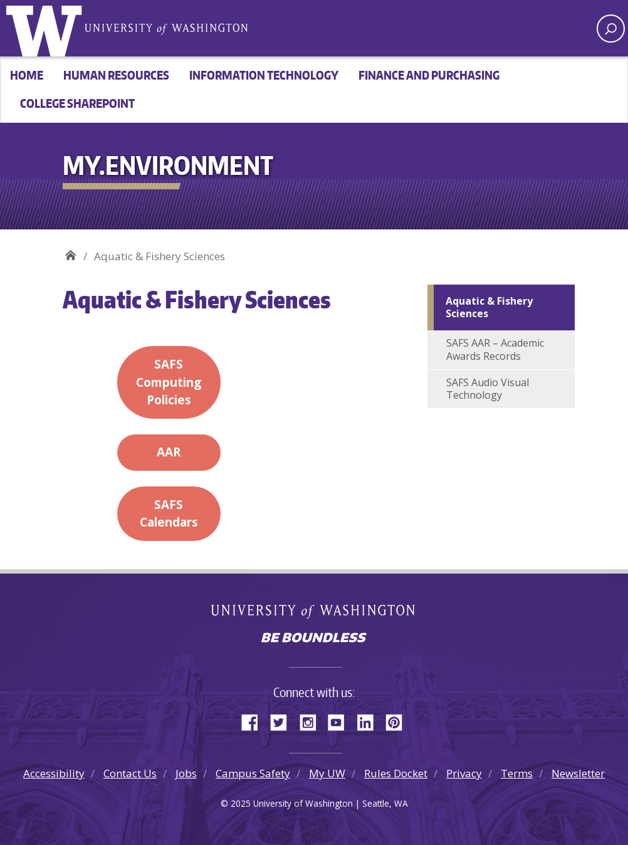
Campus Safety (253, 773)
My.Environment (70, 251)
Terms (517, 773)
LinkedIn (370, 720)
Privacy (464, 773)
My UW (327, 773)
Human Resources (116, 75)
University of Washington (47, 28)
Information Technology (263, 75)
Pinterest (398, 720)
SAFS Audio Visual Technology (487, 388)
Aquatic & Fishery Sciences (489, 307)
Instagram (312, 720)
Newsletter (578, 773)
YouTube (341, 720)
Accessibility (54, 773)
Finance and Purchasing (429, 75)
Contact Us (130, 773)
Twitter (283, 720)
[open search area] (611, 28)
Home (26, 75)
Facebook (254, 720)
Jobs (186, 773)
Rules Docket (395, 773)
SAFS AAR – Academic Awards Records (495, 349)
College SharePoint (77, 103)
